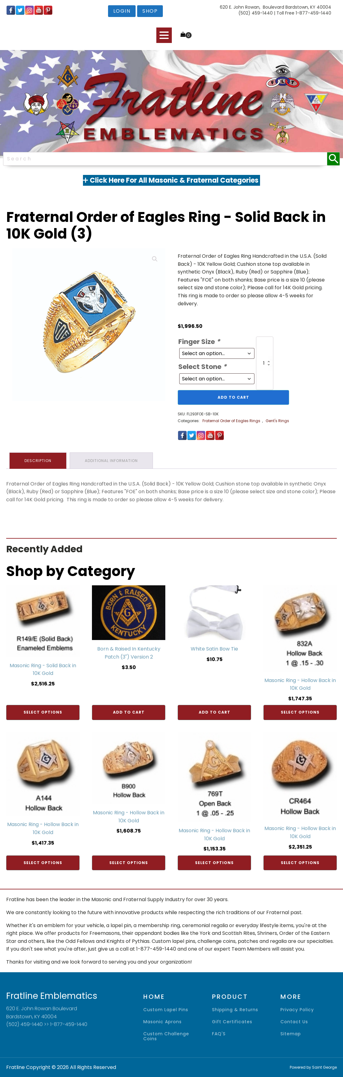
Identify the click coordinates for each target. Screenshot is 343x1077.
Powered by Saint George (313, 1067)
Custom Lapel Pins (165, 1009)
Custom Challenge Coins (166, 1036)
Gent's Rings (277, 420)
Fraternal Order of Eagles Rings (231, 420)
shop (150, 11)
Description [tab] (37, 460)
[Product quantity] (264, 363)
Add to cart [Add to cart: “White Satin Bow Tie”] (214, 712)
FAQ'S (219, 1034)
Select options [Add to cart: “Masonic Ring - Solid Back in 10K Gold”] (43, 712)
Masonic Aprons (162, 1022)
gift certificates (232, 1022)
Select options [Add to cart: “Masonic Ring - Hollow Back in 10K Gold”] (300, 712)
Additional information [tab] (111, 460)
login (122, 11)
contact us (294, 1022)
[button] (154, 259)
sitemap (290, 1034)
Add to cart (233, 397)
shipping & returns (235, 1009)
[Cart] (186, 35)
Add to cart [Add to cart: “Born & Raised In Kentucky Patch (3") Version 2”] (129, 712)
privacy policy (297, 1009)
